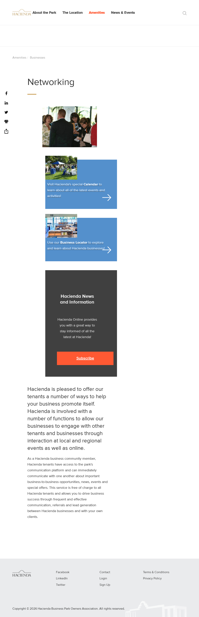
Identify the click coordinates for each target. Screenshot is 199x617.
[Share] (6, 133)
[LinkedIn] (6, 103)
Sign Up (105, 585)
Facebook (62, 572)
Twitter (60, 585)
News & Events (123, 13)
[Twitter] (6, 113)
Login (103, 578)
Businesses (37, 57)
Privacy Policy (152, 578)
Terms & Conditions (156, 572)
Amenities (97, 13)
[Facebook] (6, 94)
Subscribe (85, 358)
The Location (72, 13)
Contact (105, 572)
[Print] (6, 122)
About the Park (44, 13)
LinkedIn (62, 578)
